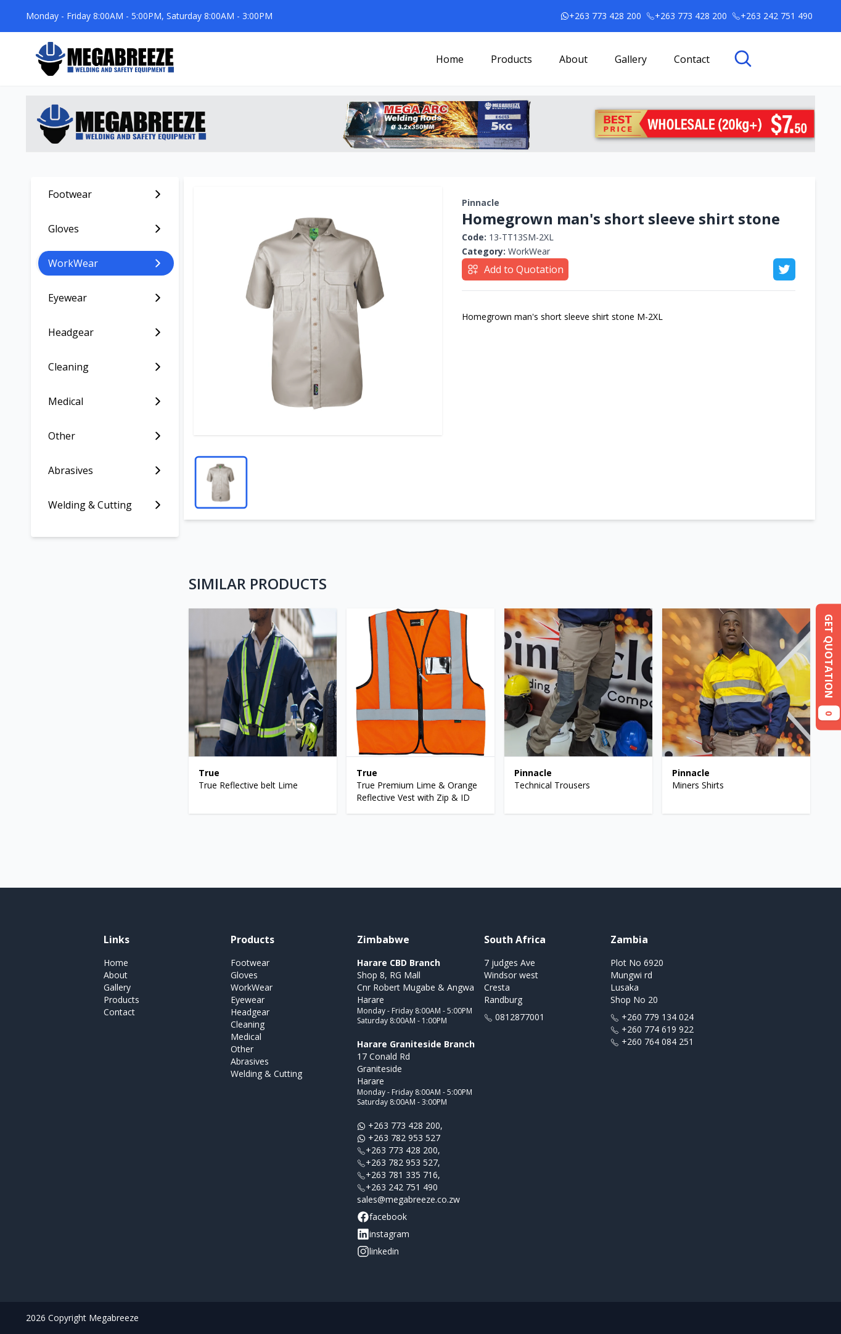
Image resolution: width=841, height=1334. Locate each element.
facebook (382, 1217)
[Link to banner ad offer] (420, 124)
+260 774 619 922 (652, 1029)
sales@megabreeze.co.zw (408, 1199)
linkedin (378, 1251)
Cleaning (248, 1024)
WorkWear (506, 251)
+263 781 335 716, (398, 1175)
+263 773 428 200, (400, 1125)
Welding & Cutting (266, 1073)
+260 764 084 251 (652, 1041)
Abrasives (250, 1061)
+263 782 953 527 (398, 1138)
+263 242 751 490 (397, 1187)
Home (450, 59)
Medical (246, 1036)
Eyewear (248, 999)
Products (511, 59)
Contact (692, 59)
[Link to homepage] (105, 59)
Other (242, 1049)
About (573, 59)
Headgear (250, 1012)
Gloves (244, 975)
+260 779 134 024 (652, 1017)
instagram (383, 1234)
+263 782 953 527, (398, 1162)
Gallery (631, 59)
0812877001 (514, 1017)
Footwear (250, 962)
